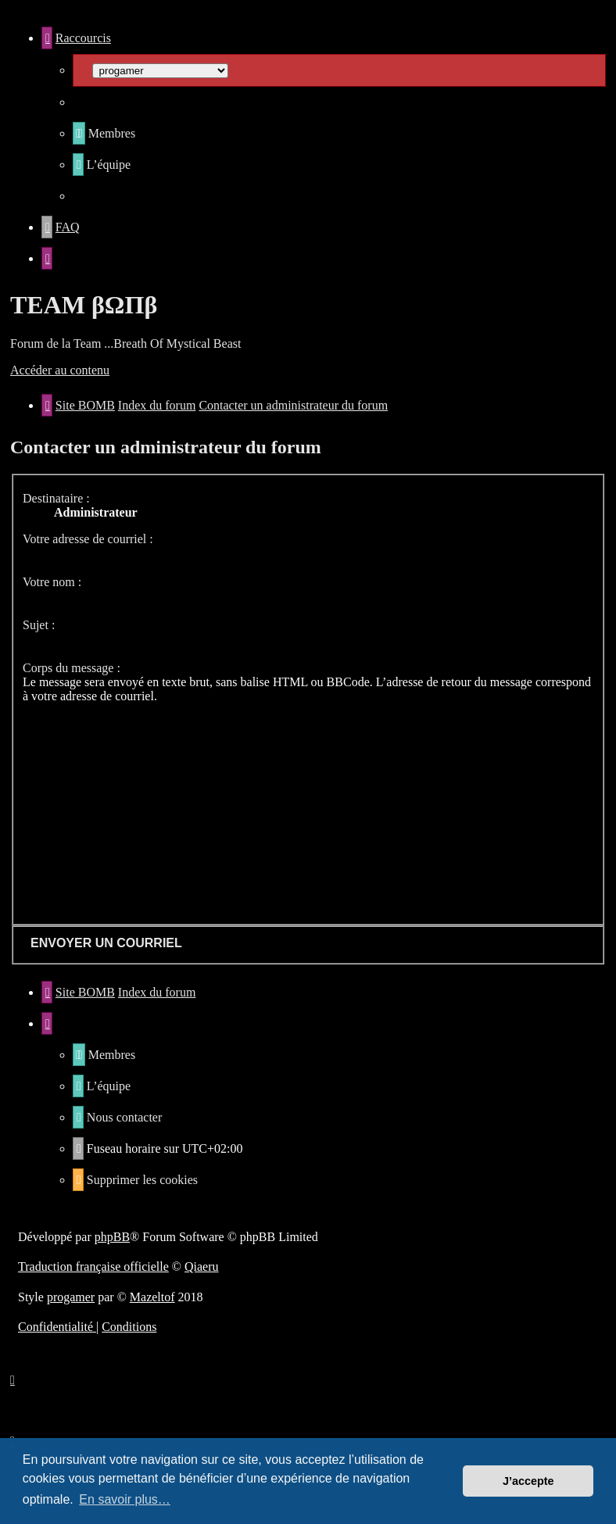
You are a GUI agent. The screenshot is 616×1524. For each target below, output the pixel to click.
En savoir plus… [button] (124, 1499)
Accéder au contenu (59, 370)
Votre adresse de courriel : (88, 539)
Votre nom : (52, 581)
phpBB (112, 1236)
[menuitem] (104, 133)
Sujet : (39, 624)
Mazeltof (152, 1297)
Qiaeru (201, 1266)
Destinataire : (56, 498)
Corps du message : (71, 667)
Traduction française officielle (93, 1266)
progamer (71, 1297)
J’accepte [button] (528, 1481)
